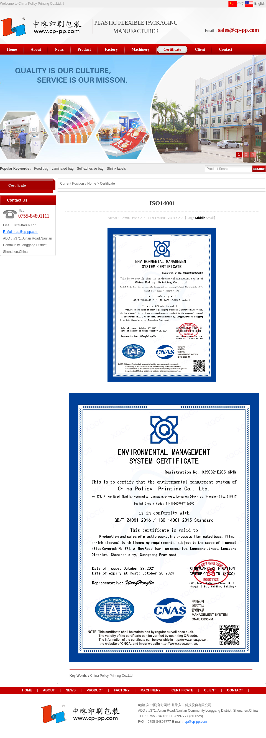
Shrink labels (116, 168)
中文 (236, 4)
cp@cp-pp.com (27, 232)
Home (91, 183)
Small (210, 218)
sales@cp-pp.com (238, 30)
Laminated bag (62, 168)
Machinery (150, 690)
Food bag (41, 168)
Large (190, 218)
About (49, 690)
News (71, 690)
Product (94, 690)
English (255, 4)
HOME (27, 690)
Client (210, 690)
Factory (122, 690)
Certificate (17, 185)
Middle (200, 218)
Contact (235, 690)
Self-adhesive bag (90, 168)
